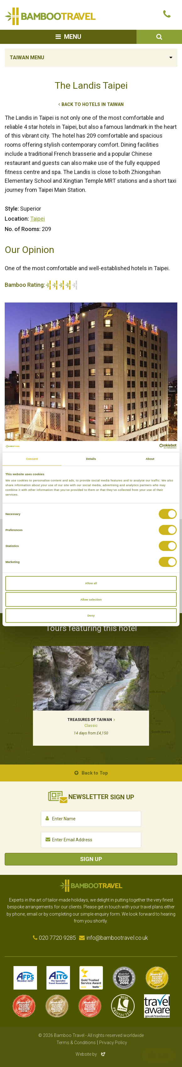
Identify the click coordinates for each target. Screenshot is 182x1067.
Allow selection (91, 599)
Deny (91, 615)
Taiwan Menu (27, 57)
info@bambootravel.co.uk (117, 937)
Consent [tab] (32, 458)
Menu (72, 36)
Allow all (91, 583)
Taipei (37, 218)
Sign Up (91, 859)
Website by (91, 1054)
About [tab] (150, 458)
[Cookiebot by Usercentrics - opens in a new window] (149, 446)
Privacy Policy (113, 1042)
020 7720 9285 (57, 937)
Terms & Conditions (76, 1042)
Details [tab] (91, 458)
